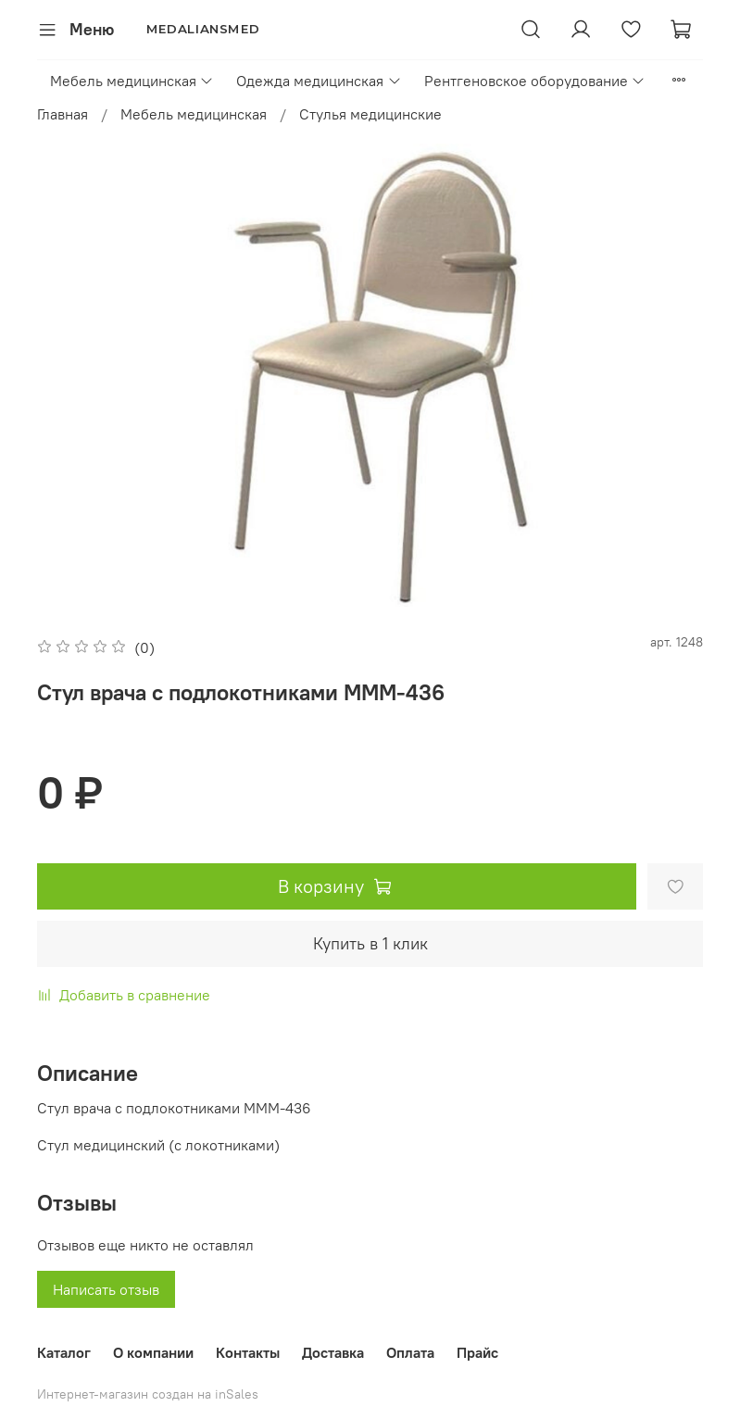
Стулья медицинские (370, 114)
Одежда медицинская (318, 80)
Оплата (410, 1352)
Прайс (477, 1352)
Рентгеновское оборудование (535, 80)
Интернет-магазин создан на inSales (147, 1394)
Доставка (333, 1352)
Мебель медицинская (132, 80)
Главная (62, 114)
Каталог (64, 1352)
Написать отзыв (106, 1289)
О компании (153, 1352)
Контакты (248, 1352)
